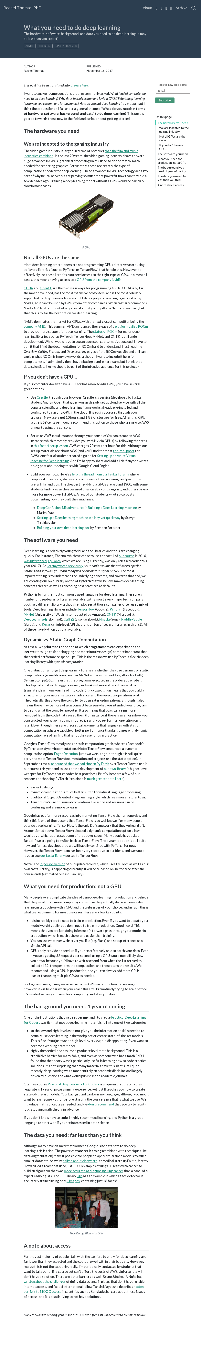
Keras (46, 624)
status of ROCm (105, 331)
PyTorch (54, 561)
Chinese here (79, 85)
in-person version (52, 864)
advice (30, 46)
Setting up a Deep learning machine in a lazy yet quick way (79, 518)
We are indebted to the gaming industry (174, 129)
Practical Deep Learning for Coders (73, 1084)
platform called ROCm (131, 326)
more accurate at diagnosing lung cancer (93, 1171)
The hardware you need (173, 123)
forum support (123, 451)
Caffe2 (69, 619)
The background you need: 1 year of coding (172, 169)
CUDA (28, 288)
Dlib (79, 1176)
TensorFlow (86, 609)
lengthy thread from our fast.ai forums (100, 474)
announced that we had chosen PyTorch (80, 764)
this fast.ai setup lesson (51, 446)
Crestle (42, 397)
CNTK (111, 614)
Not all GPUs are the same (172, 138)
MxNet (29, 614)
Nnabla (104, 619)
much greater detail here (105, 779)
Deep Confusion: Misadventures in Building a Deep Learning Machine (87, 508)
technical (45, 46)
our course (126, 556)
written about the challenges (45, 1281)
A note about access (171, 185)
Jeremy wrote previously (65, 566)
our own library (115, 769)
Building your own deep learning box (63, 528)
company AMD (34, 326)
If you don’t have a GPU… (171, 147)
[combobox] (194, 8)
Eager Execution (66, 754)
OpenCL (46, 288)
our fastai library (52, 855)
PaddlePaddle (131, 619)
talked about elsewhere (80, 1161)
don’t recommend (101, 1104)
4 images (73, 1181)
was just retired (35, 561)
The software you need (173, 154)
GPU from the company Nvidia (99, 280)
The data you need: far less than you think (172, 178)
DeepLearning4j (35, 619)
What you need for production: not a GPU (172, 160)
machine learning (66, 46)
